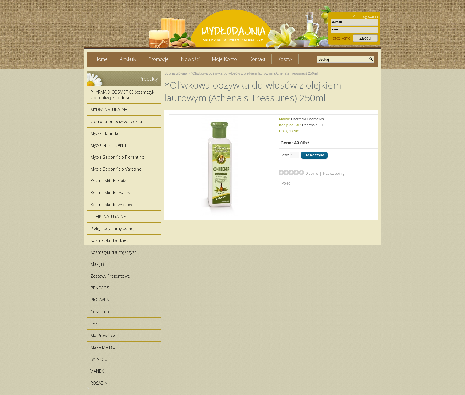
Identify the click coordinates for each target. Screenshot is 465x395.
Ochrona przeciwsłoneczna (116, 121)
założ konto (341, 38)
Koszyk (285, 59)
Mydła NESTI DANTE (109, 145)
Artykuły (128, 59)
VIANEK (97, 371)
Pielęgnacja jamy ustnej (112, 228)
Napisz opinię (333, 173)
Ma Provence (102, 335)
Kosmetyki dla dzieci (109, 240)
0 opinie (312, 173)
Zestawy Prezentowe (110, 276)
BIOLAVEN (99, 300)
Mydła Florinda (104, 133)
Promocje (158, 59)
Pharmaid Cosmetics (307, 119)
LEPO (95, 323)
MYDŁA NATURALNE (108, 109)
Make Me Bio (102, 347)
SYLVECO (99, 359)
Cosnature (100, 311)
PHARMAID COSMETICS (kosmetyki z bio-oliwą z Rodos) (122, 94)
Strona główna (175, 73)
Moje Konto (224, 59)
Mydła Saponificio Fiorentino (117, 157)
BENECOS (99, 288)
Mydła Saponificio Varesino (116, 169)
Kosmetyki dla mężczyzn (113, 252)
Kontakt (257, 59)
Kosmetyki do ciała (108, 181)
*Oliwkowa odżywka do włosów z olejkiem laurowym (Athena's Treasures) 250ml (254, 73)
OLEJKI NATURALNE (108, 216)
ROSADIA (98, 383)
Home (101, 59)
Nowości (190, 59)
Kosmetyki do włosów (111, 204)
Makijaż (97, 264)
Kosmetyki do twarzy (110, 193)
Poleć (285, 183)
